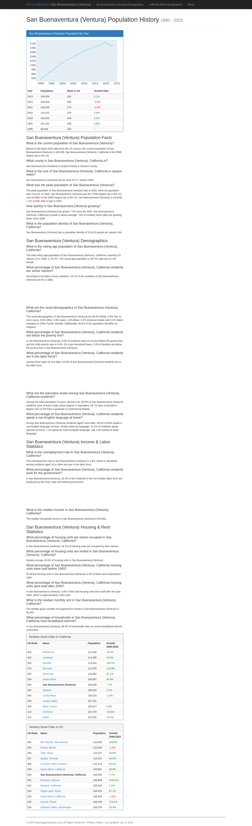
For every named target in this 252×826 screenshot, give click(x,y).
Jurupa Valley (50, 701)
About (190, 4)
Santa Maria (49, 679)
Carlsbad (47, 657)
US (28, 4)
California (40, 4)
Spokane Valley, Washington (55, 807)
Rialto (46, 717)
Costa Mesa (49, 695)
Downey (47, 690)
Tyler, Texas (46, 753)
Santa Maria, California (52, 769)
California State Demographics (165, 4)
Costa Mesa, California (52, 796)
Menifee (47, 663)
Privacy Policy (94, 822)
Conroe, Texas (48, 801)
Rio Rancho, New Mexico (54, 742)
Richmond (48, 652)
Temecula (48, 673)
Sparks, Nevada (49, 758)
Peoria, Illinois (48, 747)
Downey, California (50, 785)
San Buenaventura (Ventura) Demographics (120, 4)
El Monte (47, 711)
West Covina (50, 706)
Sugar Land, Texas (50, 791)
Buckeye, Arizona (49, 780)
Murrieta (47, 668)
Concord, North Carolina (53, 763)
